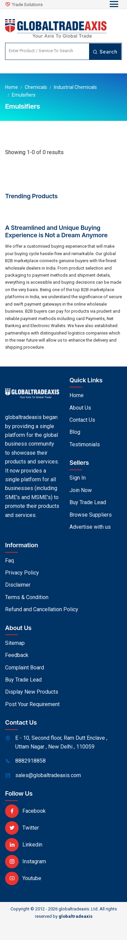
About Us (80, 408)
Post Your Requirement (32, 704)
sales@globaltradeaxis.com (48, 775)
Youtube (23, 878)
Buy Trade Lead (87, 502)
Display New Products (31, 692)
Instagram (25, 861)
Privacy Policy (22, 572)
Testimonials (84, 444)
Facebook (25, 811)
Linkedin (23, 844)
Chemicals (36, 87)
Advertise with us (90, 527)
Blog (74, 432)
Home (11, 87)
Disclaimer (17, 585)
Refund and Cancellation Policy (41, 609)
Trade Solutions (27, 4)
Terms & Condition (26, 597)
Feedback (16, 655)
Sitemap (15, 643)
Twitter (22, 828)
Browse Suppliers (90, 515)
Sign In (77, 478)
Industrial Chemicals (75, 87)
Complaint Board (24, 667)
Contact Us (82, 420)
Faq (9, 560)
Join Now (80, 490)
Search (105, 52)
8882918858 (30, 761)
